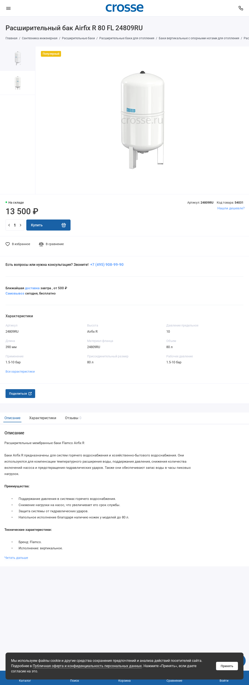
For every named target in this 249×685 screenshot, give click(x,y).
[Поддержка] (240, 8)
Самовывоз (15, 293)
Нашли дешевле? (231, 208)
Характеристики (42, 418)
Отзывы (72, 418)
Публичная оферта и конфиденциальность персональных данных (87, 666)
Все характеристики (20, 371)
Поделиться (20, 393)
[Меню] (8, 8)
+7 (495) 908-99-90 (106, 264)
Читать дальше (16, 558)
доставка (32, 288)
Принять (227, 666)
